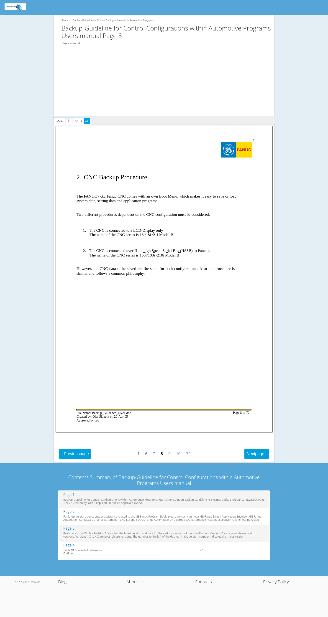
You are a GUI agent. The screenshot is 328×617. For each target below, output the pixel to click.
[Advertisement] (166, 84)
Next (255, 454)
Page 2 (69, 511)
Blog (62, 582)
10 (178, 454)
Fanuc (65, 20)
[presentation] (72, 120)
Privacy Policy (276, 582)
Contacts (203, 582)
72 (188, 454)
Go (87, 120)
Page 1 (69, 494)
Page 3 (69, 528)
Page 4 (69, 545)
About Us (135, 582)
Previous (76, 454)
